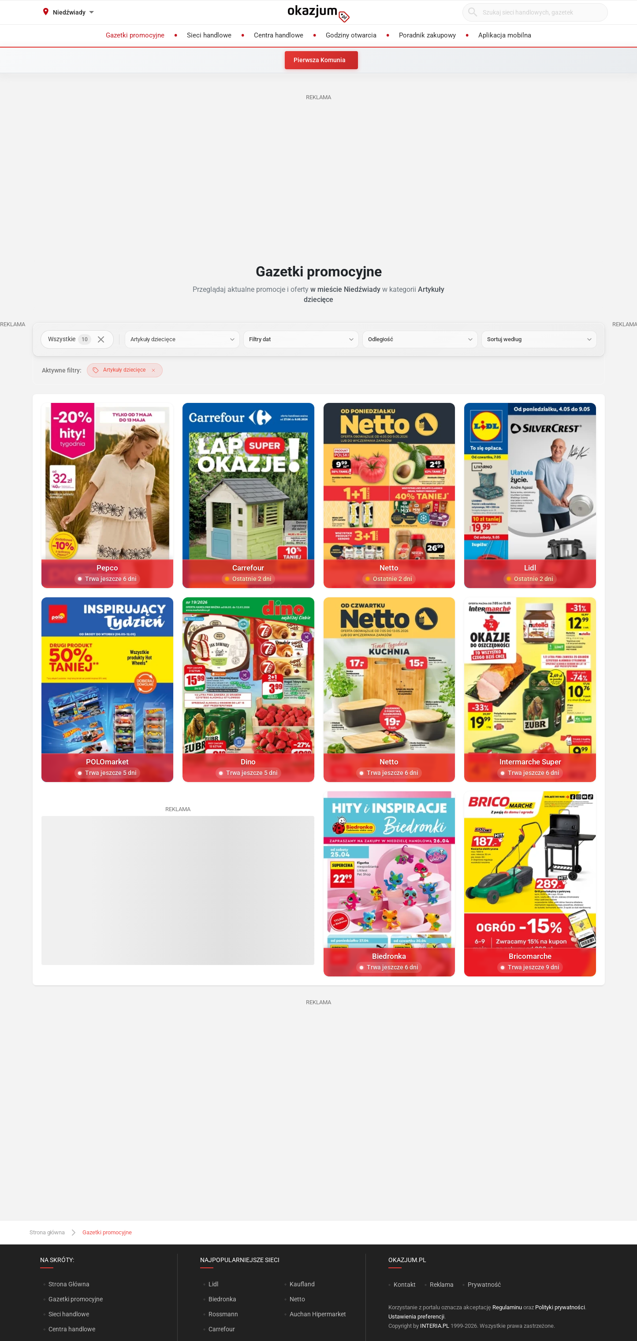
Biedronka (222, 1299)
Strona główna (47, 1232)
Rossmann (223, 1314)
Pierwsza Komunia (320, 59)
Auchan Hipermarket (318, 1314)
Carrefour (222, 1329)
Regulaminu (507, 1307)
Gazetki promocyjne (75, 1299)
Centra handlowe (71, 1329)
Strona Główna (68, 1284)
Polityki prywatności (560, 1307)
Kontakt (405, 1284)
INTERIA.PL (434, 1325)
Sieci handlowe (68, 1314)
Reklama (442, 1284)
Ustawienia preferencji (416, 1316)
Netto (297, 1299)
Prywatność (484, 1284)
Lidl (213, 1284)
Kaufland (302, 1284)
